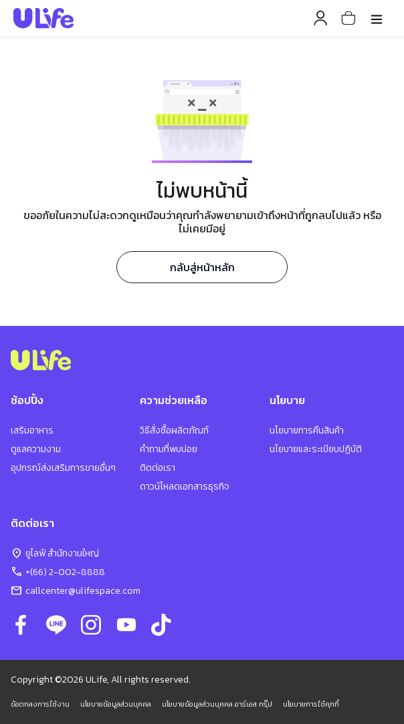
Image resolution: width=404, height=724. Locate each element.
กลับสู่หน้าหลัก (202, 267)
